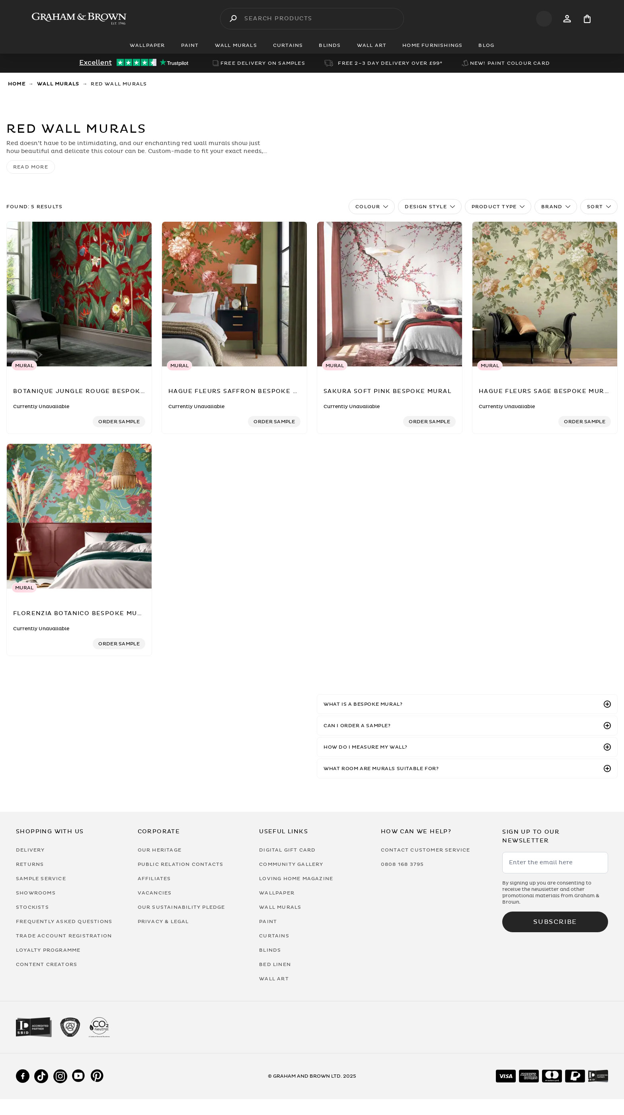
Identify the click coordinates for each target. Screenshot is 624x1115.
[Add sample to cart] (119, 421)
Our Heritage (159, 850)
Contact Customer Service (425, 850)
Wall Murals (58, 84)
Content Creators (46, 964)
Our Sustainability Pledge (181, 907)
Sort (599, 206)
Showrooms (36, 893)
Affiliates (154, 878)
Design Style (429, 206)
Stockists (32, 907)
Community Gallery (291, 864)
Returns (30, 864)
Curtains (274, 936)
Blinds (270, 950)
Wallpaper (276, 893)
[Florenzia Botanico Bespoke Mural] (79, 516)
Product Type (498, 206)
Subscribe (555, 922)
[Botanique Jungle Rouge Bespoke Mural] (79, 294)
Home (16, 84)
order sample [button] (119, 421)
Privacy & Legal (163, 921)
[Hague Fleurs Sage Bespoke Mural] (544, 294)
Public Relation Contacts (181, 864)
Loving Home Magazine (296, 878)
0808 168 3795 (402, 864)
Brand (555, 206)
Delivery (30, 850)
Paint (268, 921)
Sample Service (41, 878)
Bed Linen (275, 964)
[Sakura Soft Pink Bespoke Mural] (389, 294)
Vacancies (155, 893)
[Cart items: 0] (587, 19)
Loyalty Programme (48, 950)
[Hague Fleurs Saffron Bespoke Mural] (234, 294)
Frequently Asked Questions (64, 921)
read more (30, 167)
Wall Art (274, 978)
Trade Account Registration (64, 936)
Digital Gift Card (287, 850)
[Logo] (79, 19)
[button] (467, 704)
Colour (371, 206)
